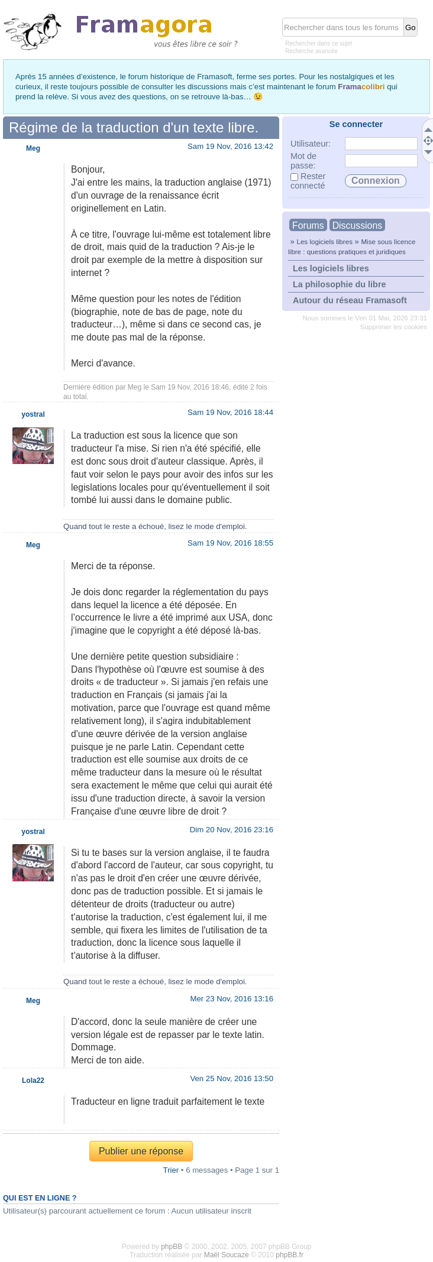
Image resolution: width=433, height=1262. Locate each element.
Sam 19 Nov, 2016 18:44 (230, 412)
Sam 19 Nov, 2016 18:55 (230, 542)
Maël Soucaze (226, 1255)
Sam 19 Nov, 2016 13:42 (230, 146)
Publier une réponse (141, 1151)
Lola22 (33, 1080)
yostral (32, 414)
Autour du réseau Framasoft (350, 300)
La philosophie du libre (339, 284)
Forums (308, 225)
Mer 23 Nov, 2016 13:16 (231, 998)
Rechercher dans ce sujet (318, 43)
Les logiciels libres (324, 241)
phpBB (171, 1246)
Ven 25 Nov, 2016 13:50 (231, 1078)
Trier (171, 1170)
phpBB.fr (289, 1255)
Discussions (357, 225)
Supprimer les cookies (393, 326)
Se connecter (356, 124)
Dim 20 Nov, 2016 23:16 (231, 829)
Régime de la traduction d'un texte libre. (133, 127)
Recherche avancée (311, 51)
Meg (134, 387)
